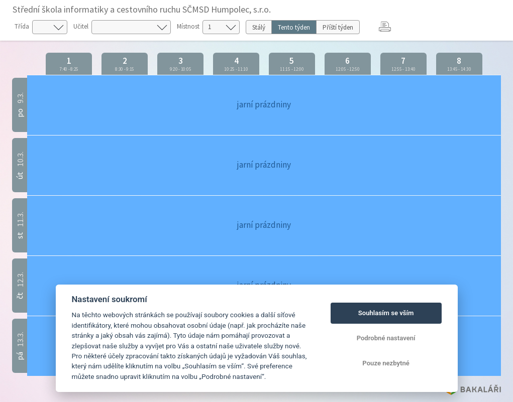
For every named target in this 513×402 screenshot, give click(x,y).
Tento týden (294, 27)
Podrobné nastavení (386, 338)
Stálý (258, 27)
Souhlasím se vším (386, 313)
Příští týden (338, 27)
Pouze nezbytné (385, 363)
